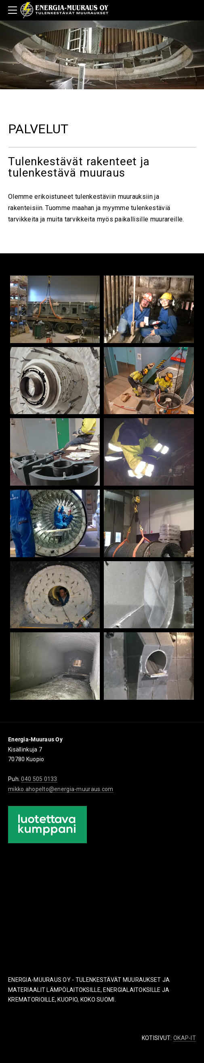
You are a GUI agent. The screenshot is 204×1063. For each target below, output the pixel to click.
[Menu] (14, 10)
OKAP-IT (184, 1038)
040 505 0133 (39, 779)
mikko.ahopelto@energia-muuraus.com (61, 789)
